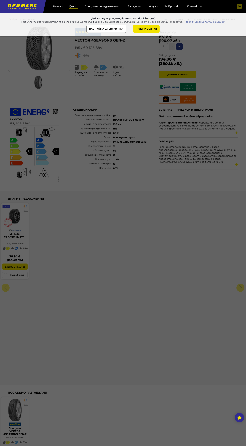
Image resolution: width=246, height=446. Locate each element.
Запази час (135, 6)
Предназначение (100, 141)
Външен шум (102, 159)
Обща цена (167, 55)
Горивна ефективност (97, 154)
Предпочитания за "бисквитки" (204, 21)
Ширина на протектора (96, 124)
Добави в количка (177, 74)
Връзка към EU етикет (128, 119)
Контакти (194, 6)
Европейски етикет (98, 119)
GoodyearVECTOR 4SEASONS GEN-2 (15, 431)
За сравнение (14, 274)
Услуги (153, 6)
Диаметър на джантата (95, 128)
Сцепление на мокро (98, 163)
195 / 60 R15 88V (88, 48)
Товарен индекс (101, 150)
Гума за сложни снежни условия (92, 115)
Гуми (72, 6)
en (239, 6)
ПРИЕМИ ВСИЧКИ (146, 28)
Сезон (107, 137)
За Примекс (172, 6)
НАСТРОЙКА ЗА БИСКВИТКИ (106, 28)
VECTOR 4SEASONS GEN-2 (100, 40)
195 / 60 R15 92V (15, 243)
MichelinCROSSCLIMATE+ (15, 236)
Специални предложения (102, 6)
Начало (57, 6)
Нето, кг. (104, 168)
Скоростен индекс (99, 146)
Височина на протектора (95, 132)
